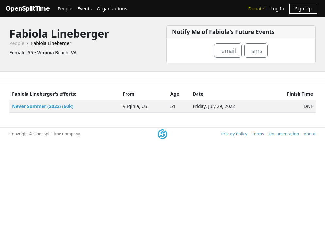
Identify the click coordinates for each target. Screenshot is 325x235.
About (310, 134)
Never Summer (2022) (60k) (42, 106)
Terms (258, 134)
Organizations (112, 9)
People (65, 9)
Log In (277, 9)
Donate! (256, 9)
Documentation (284, 134)
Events (84, 9)
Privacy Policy (234, 134)
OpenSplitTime (27, 8)
